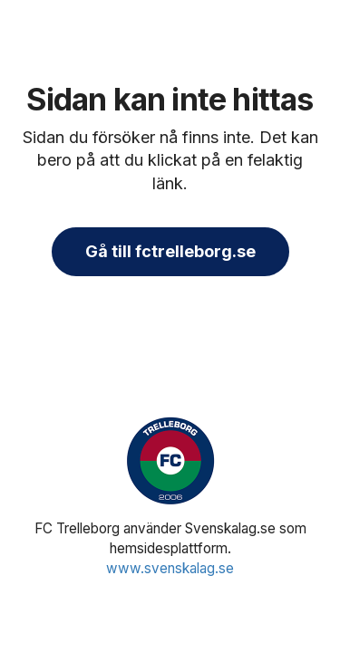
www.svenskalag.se (170, 568)
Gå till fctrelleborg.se (170, 251)
